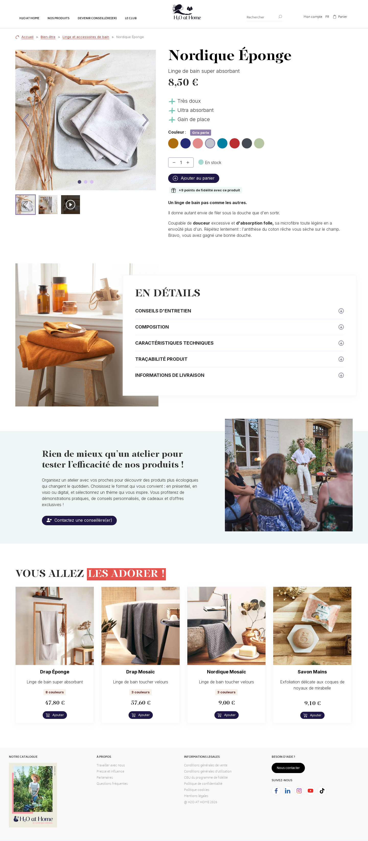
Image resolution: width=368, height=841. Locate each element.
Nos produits (59, 18)
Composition (152, 327)
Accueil (27, 37)
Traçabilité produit (161, 359)
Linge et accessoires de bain (86, 37)
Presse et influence (110, 772)
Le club (131, 18)
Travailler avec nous (111, 765)
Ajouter (55, 715)
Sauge (259, 141)
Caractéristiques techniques (174, 343)
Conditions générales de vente (205, 765)
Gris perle (210, 143)
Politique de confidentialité (203, 784)
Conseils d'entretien (163, 310)
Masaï (234, 141)
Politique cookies (196, 790)
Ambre (173, 141)
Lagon (222, 141)
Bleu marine (185, 143)
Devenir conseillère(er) (97, 18)
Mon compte (313, 17)
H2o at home (29, 18)
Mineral (247, 141)
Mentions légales (196, 796)
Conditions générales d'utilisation (208, 772)
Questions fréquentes (112, 784)
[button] (25, 204)
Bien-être (48, 37)
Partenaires (105, 778)
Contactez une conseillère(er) (79, 520)
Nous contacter (288, 768)
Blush (198, 141)
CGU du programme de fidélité (206, 778)
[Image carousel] (79, 182)
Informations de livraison (169, 375)
